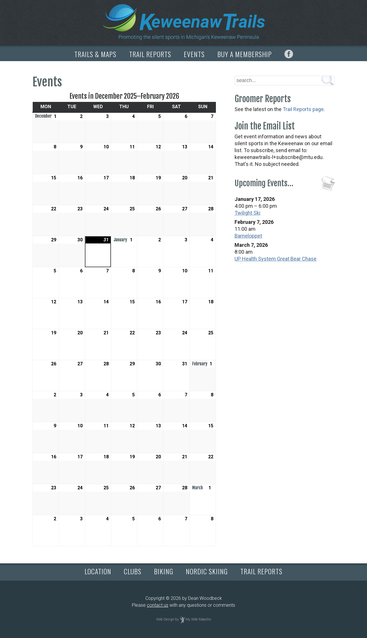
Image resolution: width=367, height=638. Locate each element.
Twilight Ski (247, 213)
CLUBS (132, 571)
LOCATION (98, 571)
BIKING (163, 571)
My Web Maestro (198, 620)
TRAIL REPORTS (150, 54)
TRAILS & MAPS (95, 54)
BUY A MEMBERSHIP (244, 54)
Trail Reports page (303, 109)
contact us (157, 605)
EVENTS (194, 54)
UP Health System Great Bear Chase (276, 259)
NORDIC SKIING (207, 571)
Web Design (165, 620)
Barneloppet (248, 236)
